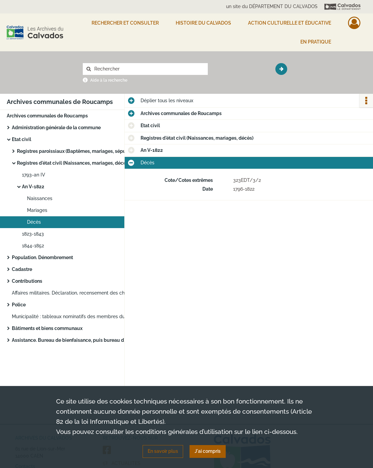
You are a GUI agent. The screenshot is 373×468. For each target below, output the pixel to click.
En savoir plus (163, 451)
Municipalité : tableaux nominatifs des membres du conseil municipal (79, 316)
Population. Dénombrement (42, 257)
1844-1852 (33, 245)
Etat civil (21, 139)
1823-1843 (33, 234)
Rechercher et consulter (125, 23)
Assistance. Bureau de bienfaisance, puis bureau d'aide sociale (79, 340)
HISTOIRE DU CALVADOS (203, 23)
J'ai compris (208, 451)
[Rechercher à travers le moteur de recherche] (148, 69)
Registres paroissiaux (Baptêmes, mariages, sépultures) (78, 151)
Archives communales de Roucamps (47, 115)
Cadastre (22, 269)
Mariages (37, 210)
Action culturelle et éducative (289, 23)
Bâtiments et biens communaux (47, 328)
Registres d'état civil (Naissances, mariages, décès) (73, 163)
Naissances (39, 198)
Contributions (27, 281)
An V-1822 (33, 186)
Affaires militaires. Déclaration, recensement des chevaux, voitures (79, 293)
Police (19, 304)
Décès (34, 222)
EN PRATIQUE (315, 42)
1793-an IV (33, 174)
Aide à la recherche (108, 80)
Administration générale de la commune (56, 127)
